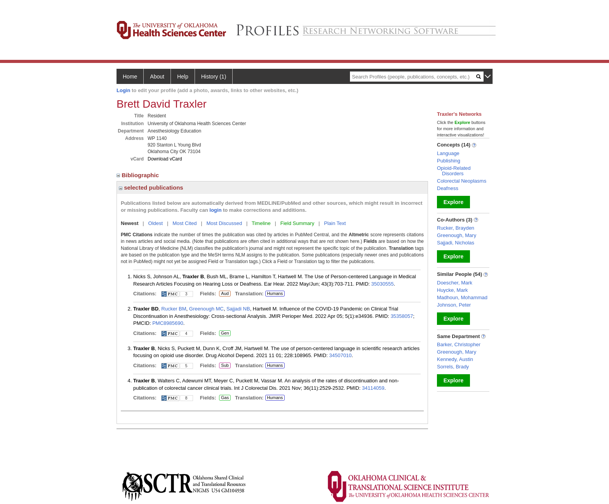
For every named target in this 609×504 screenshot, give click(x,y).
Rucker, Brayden (455, 228)
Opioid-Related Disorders (454, 170)
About (157, 76)
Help (182, 76)
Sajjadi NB (238, 309)
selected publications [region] (151, 187)
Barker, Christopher (458, 344)
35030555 (382, 284)
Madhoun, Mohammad (462, 297)
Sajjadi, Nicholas (455, 243)
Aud (224, 293)
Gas (225, 398)
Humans (275, 293)
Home (130, 76)
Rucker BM (173, 309)
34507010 (340, 355)
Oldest (155, 223)
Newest (130, 223)
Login (123, 90)
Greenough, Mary (456, 235)
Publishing (448, 161)
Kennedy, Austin (455, 359)
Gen (224, 333)
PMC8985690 (167, 323)
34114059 (373, 388)
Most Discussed (224, 223)
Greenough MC (206, 309)
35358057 (402, 316)
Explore (453, 202)
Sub (225, 365)
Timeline (261, 223)
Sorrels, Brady (453, 367)
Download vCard (165, 159)
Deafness (447, 188)
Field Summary (297, 223)
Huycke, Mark (452, 290)
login (215, 210)
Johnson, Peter (454, 305)
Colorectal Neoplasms (461, 181)
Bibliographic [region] (138, 175)
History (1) (213, 76)
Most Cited (184, 223)
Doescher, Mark (454, 283)
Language (448, 153)
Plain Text (335, 223)
